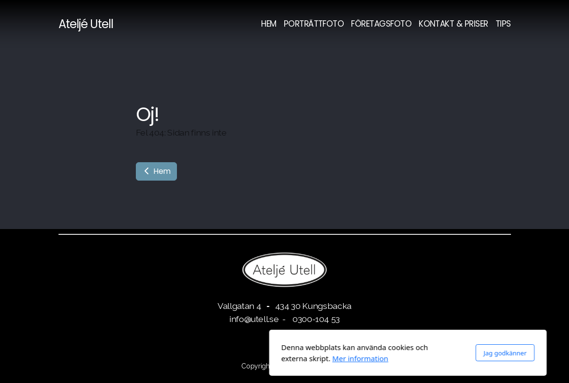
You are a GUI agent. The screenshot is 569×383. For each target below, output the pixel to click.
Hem (156, 171)
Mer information (237, 358)
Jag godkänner (381, 353)
